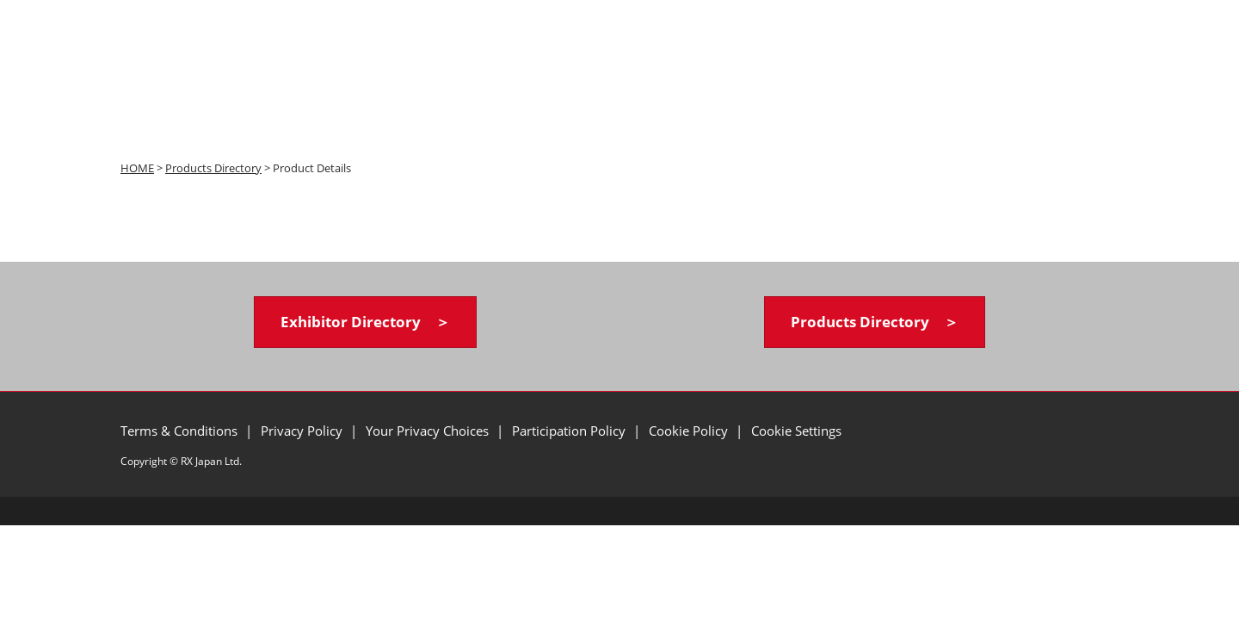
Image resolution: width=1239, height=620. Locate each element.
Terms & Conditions (180, 430)
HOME (137, 168)
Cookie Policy (690, 430)
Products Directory (213, 168)
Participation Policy (570, 430)
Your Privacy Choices (429, 430)
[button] (365, 322)
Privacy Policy (303, 430)
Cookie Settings (796, 430)
